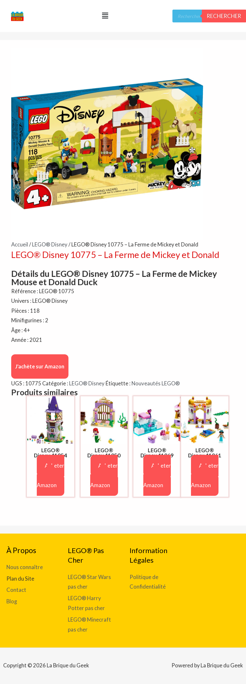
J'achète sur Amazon (39, 366)
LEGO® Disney (49, 244)
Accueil (19, 244)
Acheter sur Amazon (50, 475)
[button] (104, 15)
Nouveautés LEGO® (155, 383)
